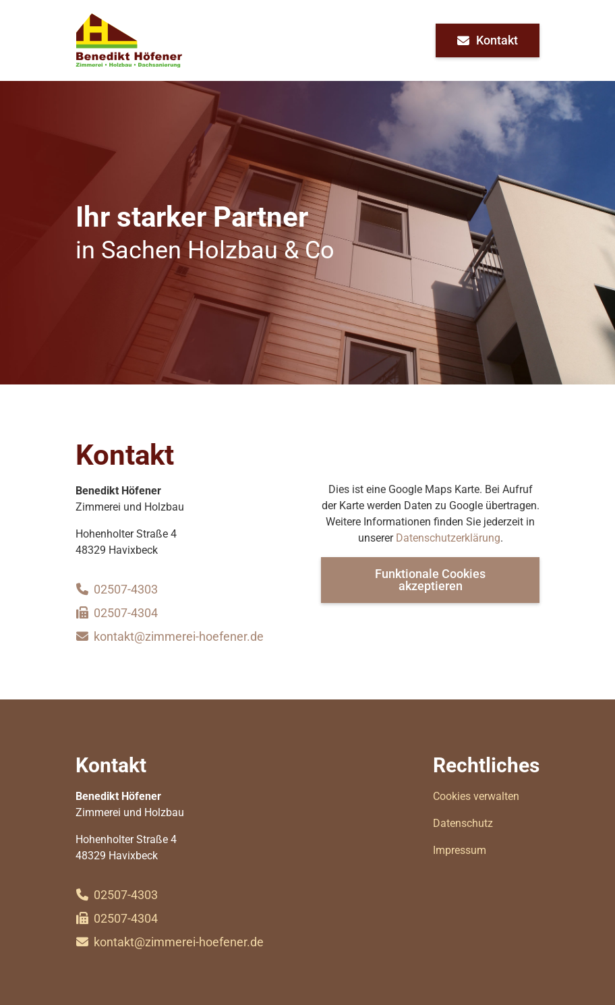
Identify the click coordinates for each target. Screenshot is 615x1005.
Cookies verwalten (476, 796)
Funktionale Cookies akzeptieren (430, 580)
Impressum (459, 850)
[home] (129, 40)
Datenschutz (463, 823)
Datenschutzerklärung (448, 538)
